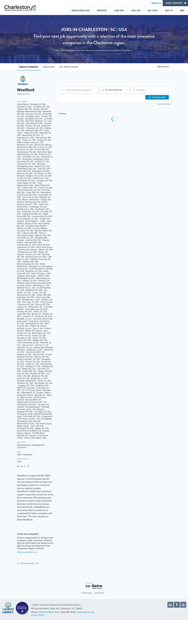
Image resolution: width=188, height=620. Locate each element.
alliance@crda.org (85, 612)
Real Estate (153, 10)
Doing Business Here (81, 10)
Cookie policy (99, 593)
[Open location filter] (165, 90)
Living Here (119, 10)
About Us (169, 10)
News (182, 10)
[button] (69, 97)
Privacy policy (86, 593)
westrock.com (23, 94)
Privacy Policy (38, 615)
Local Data (135, 10)
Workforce (102, 10)
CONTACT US (156, 3)
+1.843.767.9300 (46, 612)
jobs (48, 66)
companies (28, 66)
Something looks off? (28, 563)
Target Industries (173, 3)
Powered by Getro (164, 104)
